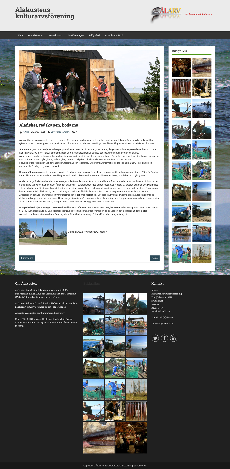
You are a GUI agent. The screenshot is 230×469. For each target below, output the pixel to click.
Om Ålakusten (35, 35)
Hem (20, 35)
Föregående (27, 258)
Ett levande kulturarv (60, 132)
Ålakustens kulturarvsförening (44, 12)
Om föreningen (76, 35)
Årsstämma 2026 (114, 35)
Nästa (155, 258)
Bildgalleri (94, 35)
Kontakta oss (56, 35)
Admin (26, 132)
